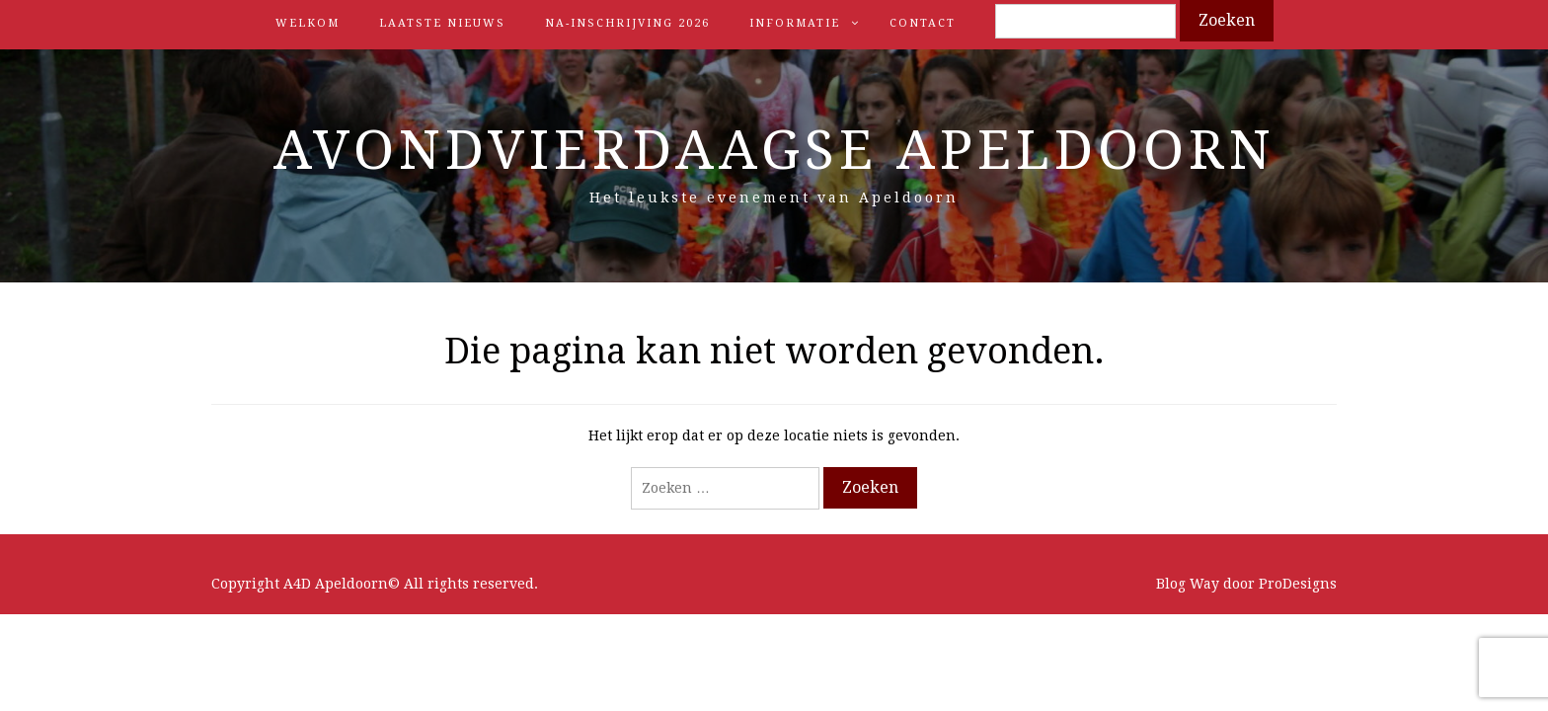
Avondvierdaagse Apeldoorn (774, 150)
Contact (923, 23)
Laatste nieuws (442, 23)
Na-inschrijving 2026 (627, 23)
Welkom (307, 23)
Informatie (794, 23)
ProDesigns (1298, 584)
